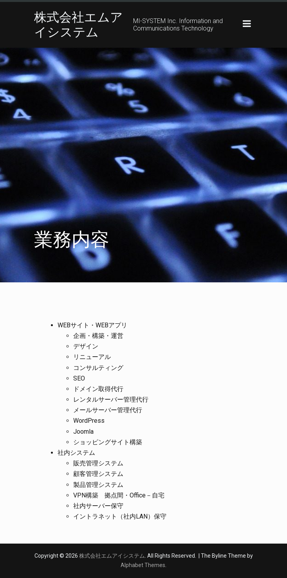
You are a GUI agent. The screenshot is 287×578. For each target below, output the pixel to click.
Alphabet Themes (143, 565)
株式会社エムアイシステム (78, 24)
